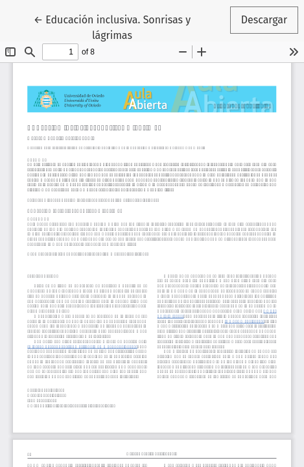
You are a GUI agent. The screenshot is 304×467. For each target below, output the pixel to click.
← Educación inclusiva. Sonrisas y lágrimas (115, 27)
